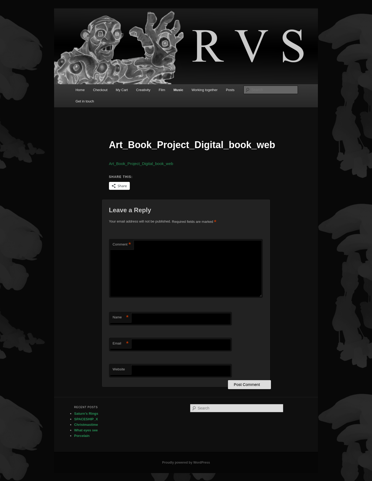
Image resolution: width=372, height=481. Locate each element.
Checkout (100, 90)
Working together (205, 90)
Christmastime (86, 425)
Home (80, 90)
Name (120, 317)
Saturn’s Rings (86, 414)
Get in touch (84, 101)
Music (178, 90)
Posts (230, 90)
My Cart (122, 90)
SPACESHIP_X (86, 419)
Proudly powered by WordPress (186, 462)
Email (120, 343)
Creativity (143, 90)
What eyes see (86, 430)
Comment (122, 244)
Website (119, 369)
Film (162, 90)
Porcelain (82, 436)
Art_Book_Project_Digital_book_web (141, 163)
